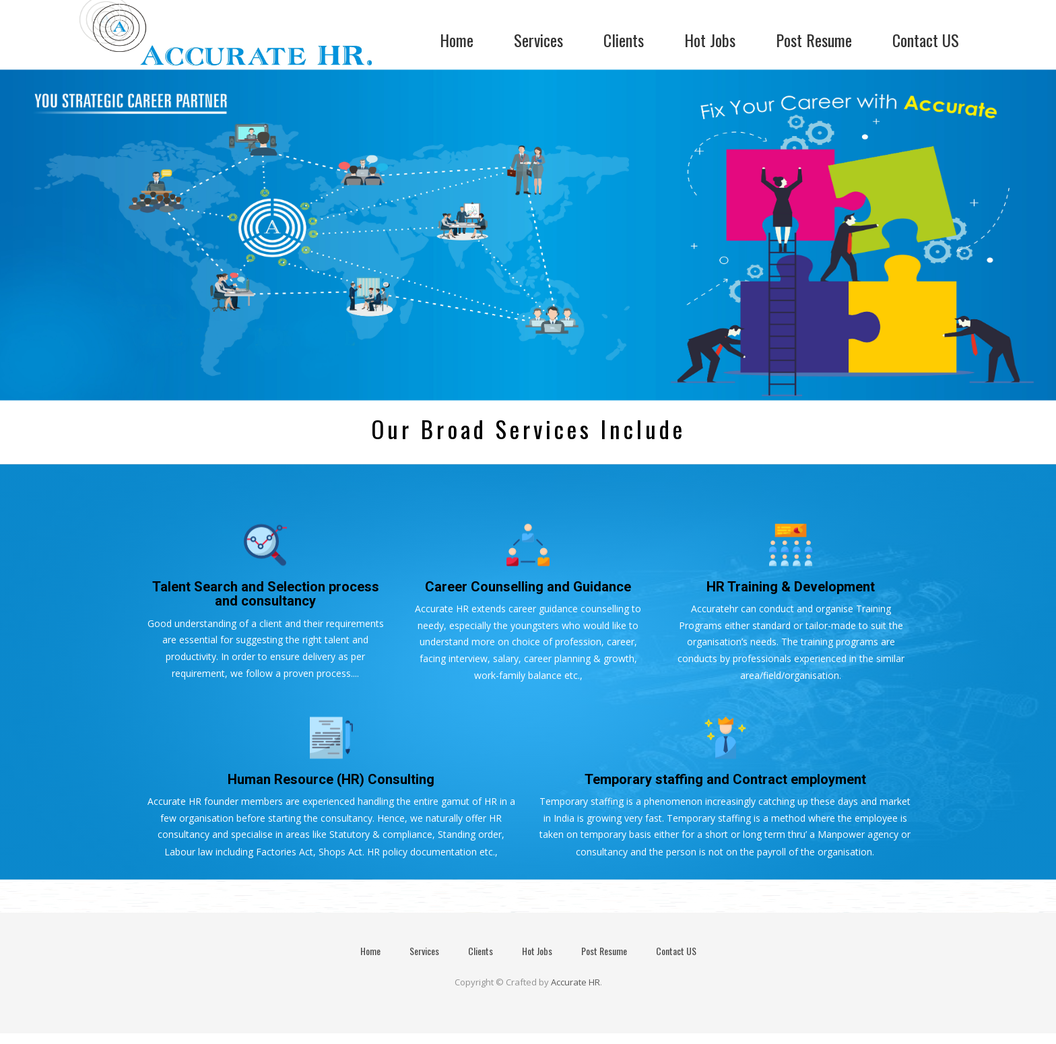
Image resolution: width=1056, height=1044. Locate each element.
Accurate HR (575, 982)
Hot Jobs (709, 40)
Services (538, 40)
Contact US (925, 40)
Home (456, 40)
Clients (623, 40)
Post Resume (814, 40)
